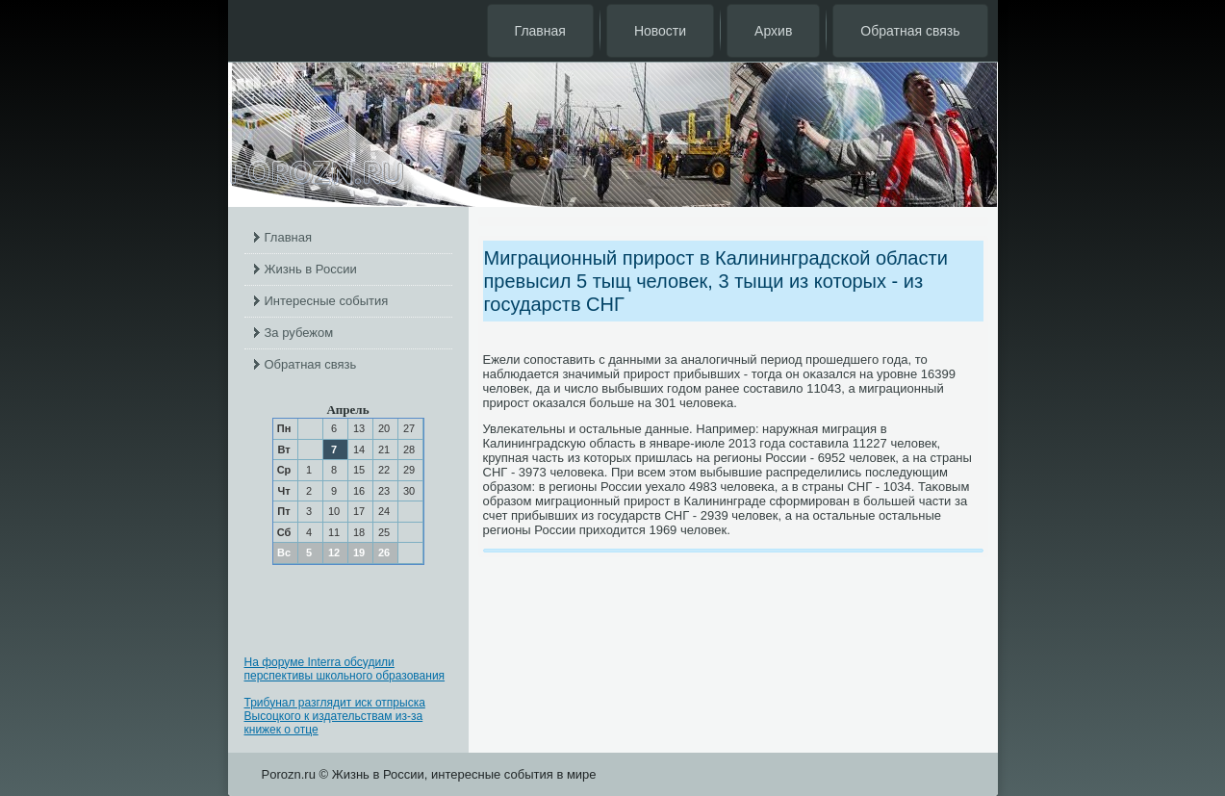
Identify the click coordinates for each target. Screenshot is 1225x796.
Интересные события (327, 301)
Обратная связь (909, 31)
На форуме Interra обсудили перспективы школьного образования (345, 668)
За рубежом (299, 332)
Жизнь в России (311, 269)
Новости (660, 31)
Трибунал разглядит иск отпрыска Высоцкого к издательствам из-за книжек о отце (334, 716)
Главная (540, 31)
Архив (773, 31)
